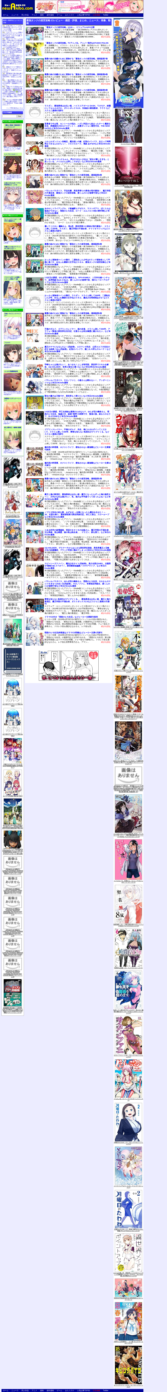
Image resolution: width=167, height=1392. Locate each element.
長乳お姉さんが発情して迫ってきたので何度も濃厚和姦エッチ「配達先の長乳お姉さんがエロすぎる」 (12, 51)
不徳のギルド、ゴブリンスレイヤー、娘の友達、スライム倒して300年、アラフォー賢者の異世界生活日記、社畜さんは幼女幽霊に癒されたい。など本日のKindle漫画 (78, 331)
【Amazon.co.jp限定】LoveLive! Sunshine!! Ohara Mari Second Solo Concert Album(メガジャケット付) (12, 891)
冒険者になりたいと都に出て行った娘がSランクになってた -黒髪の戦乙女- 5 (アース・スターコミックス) (128, 409)
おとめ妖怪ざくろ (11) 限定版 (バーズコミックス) (13, 674)
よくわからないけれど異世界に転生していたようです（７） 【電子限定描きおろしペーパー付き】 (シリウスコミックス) (128, 835)
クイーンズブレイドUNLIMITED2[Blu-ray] (13, 516)
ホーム (5, 15)
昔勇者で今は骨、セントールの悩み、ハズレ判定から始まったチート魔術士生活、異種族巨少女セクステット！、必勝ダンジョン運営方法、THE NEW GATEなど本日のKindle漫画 (78, 126)
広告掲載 (96, 15)
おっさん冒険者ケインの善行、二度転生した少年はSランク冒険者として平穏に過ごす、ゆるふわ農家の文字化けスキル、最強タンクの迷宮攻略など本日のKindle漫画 (78, 262)
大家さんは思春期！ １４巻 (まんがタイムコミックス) (128, 1342)
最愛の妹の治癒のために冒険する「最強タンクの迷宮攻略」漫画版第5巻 (76, 90)
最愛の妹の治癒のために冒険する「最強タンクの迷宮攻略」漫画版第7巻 (76, 59)
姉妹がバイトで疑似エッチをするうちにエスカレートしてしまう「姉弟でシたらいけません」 (12, 69)
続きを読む (106, 37)
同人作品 (25, 15)
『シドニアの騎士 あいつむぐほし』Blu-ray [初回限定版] (128, 186)
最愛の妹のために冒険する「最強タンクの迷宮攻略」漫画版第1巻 (73, 479)
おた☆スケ (69, 15)
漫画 (42, 15)
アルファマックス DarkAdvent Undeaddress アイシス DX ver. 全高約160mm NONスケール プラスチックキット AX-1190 (12, 852)
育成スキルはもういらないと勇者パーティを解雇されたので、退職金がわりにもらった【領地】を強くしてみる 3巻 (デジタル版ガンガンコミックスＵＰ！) (128, 716)
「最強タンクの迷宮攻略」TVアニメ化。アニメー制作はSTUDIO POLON (76, 43)
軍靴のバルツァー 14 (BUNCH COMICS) (13, 615)
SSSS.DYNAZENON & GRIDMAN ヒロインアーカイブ (128, 1298)
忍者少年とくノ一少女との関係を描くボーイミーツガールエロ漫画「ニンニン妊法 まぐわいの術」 (12, 28)
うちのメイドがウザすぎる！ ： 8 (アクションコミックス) (128, 536)
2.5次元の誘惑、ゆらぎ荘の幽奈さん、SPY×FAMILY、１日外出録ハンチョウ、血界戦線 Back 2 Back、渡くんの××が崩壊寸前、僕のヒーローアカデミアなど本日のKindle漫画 (77, 279)
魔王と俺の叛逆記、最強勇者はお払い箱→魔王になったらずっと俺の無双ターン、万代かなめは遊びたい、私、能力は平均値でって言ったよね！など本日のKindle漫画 (78, 496)
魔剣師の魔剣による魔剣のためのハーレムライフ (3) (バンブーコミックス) (128, 230)
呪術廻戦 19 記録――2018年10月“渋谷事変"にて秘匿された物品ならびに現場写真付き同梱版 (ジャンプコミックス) (12, 1010)
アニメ (34, 15)
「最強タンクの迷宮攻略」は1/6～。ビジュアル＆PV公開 (69, 27)
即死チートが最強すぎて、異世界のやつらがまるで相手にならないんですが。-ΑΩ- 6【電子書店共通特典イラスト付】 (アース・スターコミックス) (128, 364)
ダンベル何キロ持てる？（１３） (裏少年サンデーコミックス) (128, 492)
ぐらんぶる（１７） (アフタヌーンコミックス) (128, 1099)
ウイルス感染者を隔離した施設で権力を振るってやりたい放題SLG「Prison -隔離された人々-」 (12, 102)
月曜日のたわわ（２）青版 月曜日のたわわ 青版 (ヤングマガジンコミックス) (129, 1230)
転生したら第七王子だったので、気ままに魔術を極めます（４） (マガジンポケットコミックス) (128, 1011)
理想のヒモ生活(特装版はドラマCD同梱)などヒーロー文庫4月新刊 (73, 632)
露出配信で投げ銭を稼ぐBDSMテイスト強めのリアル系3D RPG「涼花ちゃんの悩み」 (12, 76)
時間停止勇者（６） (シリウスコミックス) (128, 968)
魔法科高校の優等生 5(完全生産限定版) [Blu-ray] (13, 644)
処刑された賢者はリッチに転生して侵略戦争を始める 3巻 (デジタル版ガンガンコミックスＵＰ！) (128, 762)
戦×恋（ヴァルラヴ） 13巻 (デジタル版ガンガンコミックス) (128, 580)
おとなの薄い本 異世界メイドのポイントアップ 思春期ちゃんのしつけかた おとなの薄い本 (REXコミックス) (128, 1274)
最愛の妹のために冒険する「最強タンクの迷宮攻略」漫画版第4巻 (73, 175)
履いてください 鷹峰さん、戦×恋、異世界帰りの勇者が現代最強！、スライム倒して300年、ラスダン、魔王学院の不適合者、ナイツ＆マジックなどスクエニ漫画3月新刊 (77, 228)
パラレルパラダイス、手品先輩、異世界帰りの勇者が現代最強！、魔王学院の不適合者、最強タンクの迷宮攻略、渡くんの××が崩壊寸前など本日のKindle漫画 (78, 193)
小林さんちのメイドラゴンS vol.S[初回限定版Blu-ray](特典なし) (13, 765)
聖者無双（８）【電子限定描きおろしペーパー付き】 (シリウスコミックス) (128, 925)
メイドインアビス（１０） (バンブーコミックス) (128, 1186)
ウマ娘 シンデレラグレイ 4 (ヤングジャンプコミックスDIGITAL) (128, 449)
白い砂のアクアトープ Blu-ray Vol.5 (13, 705)
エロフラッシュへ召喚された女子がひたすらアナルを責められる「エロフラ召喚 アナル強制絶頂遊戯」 (12, 35)
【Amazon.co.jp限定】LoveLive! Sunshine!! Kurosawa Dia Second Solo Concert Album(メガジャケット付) (12, 974)
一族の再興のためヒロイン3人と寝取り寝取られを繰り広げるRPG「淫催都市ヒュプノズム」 (12, 82)
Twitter (105, 15)
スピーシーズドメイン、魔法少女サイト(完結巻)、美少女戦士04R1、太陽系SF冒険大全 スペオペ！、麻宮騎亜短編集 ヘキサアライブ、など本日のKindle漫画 (78, 565)
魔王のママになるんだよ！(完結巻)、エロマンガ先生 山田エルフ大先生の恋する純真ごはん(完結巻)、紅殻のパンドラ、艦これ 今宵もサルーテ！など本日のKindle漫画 (77, 349)
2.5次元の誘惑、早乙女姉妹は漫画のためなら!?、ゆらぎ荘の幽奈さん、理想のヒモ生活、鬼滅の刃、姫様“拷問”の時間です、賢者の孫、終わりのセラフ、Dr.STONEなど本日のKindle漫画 (78, 414)
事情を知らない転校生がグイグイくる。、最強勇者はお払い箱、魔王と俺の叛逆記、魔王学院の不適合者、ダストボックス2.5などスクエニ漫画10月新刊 (78, 601)
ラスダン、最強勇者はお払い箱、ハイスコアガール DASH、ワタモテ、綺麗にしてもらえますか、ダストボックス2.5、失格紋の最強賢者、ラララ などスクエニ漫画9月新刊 (78, 108)
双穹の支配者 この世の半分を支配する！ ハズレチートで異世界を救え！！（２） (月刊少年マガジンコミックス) (129, 318)
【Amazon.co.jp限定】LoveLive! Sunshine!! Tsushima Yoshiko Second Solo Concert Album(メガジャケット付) (12, 871)
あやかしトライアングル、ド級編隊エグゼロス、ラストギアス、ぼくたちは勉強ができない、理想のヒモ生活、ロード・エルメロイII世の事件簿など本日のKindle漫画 (78, 210)
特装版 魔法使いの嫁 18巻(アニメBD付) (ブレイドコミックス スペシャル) (13, 577)
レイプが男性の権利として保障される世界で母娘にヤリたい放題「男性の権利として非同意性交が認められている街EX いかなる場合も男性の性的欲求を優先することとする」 (12, 60)
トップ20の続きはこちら (14, 108)
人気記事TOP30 (83, 15)
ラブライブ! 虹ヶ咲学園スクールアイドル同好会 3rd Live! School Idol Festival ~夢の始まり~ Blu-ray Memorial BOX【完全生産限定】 (13, 597)
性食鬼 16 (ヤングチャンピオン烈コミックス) (128, 273)
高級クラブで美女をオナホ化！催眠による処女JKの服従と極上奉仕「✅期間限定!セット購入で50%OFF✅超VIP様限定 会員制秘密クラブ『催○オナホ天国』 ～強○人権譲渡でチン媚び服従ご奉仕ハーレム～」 (12, 92)
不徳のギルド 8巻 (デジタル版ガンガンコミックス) (128, 671)
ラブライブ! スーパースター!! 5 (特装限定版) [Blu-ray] (12, 546)
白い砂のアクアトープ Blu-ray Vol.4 (13, 735)
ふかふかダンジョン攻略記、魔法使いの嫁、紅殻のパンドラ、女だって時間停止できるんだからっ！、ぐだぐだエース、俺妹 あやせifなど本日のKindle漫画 (78, 143)
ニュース (15, 15)
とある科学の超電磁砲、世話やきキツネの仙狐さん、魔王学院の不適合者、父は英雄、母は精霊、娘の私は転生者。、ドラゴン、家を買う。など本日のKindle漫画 (78, 532)
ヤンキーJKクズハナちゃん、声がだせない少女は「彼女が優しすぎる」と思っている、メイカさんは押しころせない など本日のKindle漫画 (77, 160)
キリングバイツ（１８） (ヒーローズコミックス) (128, 1386)
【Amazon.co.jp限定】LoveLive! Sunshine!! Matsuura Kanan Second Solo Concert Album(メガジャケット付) (12, 953)
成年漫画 (50, 15)
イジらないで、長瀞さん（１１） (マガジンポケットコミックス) (128, 881)
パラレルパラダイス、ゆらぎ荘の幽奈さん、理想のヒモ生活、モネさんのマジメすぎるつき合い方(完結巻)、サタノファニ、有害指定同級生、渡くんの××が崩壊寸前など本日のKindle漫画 (78, 583)
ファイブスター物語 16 (128, 144)
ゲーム (59, 15)
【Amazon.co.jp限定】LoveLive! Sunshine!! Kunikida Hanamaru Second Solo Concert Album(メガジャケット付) (13, 933)
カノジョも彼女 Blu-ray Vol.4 (12, 796)
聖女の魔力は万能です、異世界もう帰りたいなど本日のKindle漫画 (74, 396)
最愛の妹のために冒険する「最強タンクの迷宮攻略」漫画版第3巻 (73, 244)
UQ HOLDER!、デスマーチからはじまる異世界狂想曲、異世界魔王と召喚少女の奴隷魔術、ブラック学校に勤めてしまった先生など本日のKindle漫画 (78, 549)
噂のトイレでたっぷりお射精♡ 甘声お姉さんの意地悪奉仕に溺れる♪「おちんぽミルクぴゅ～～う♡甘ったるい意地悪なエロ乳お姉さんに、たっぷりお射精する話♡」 (12, 43)
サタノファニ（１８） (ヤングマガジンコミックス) (128, 1056)
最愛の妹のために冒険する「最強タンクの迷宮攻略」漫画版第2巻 (73, 313)
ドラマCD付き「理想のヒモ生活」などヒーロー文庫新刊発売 (71, 617)
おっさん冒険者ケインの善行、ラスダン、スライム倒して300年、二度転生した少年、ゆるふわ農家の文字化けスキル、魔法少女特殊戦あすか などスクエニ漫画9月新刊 (77, 297)
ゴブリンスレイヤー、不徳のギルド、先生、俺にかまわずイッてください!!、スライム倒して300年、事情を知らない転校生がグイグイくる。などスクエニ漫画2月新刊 (77, 431)
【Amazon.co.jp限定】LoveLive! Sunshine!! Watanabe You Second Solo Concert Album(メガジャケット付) (12, 911)
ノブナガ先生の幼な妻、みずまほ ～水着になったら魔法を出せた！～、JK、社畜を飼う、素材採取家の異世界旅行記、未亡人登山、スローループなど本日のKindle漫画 (77, 514)
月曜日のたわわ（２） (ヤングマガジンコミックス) (128, 1143)
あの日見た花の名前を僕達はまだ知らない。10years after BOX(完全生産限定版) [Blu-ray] (12, 826)
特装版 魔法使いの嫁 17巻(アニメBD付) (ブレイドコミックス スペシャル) (13, 485)
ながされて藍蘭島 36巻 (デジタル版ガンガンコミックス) (128, 627)
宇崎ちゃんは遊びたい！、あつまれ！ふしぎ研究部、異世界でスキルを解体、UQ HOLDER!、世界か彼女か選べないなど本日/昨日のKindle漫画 (77, 365)
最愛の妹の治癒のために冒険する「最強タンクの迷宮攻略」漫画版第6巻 (76, 74)
